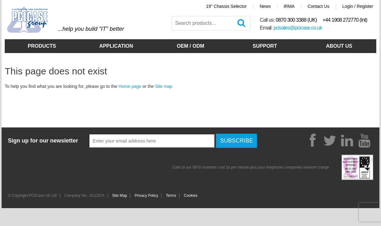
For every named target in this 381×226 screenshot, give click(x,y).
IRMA (289, 6)
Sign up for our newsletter (43, 140)
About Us (339, 46)
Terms (171, 195)
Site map (163, 86)
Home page (129, 86)
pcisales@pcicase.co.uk (297, 27)
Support (265, 46)
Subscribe (236, 140)
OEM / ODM (190, 46)
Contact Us (318, 6)
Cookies (190, 195)
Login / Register (357, 6)
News (265, 6)
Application (116, 46)
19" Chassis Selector (226, 6)
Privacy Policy (146, 195)
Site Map (119, 195)
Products (42, 46)
